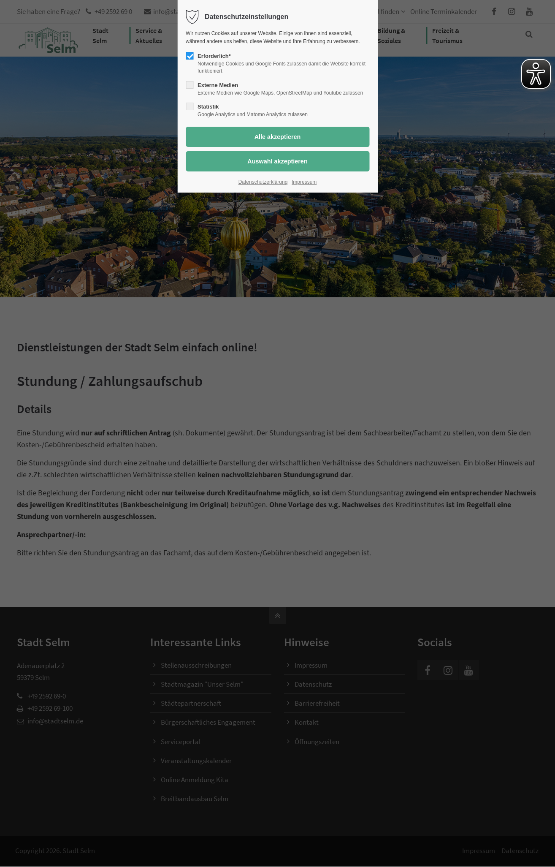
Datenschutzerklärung (263, 182)
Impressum (304, 182)
